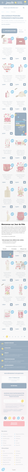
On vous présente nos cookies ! (9, 242)
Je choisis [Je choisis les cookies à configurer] (14, 249)
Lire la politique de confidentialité (8, 236)
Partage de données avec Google (9, 241)
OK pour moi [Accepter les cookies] (23, 249)
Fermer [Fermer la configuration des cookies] (4, 249)
